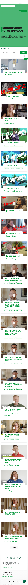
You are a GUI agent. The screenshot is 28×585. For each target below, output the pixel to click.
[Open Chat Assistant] (24, 581)
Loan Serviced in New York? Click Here (10, 577)
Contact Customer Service (7, 576)
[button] (24, 2)
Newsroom (7, 5)
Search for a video (5, 48)
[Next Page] (24, 56)
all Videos (12, 5)
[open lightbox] (14, 66)
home (2, 5)
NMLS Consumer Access (7, 567)
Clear (23, 52)
